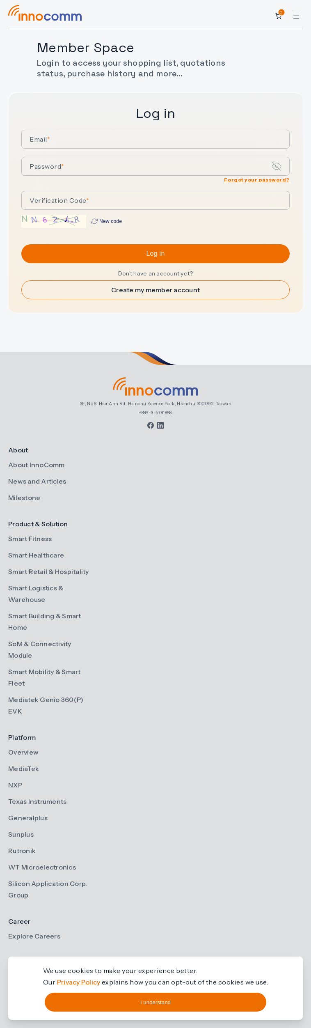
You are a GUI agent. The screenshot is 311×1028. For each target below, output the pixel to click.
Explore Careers (34, 936)
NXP (15, 785)
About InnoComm (36, 465)
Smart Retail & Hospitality (48, 571)
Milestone (24, 497)
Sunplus (21, 834)
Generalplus (28, 818)
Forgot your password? (257, 180)
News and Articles (37, 481)
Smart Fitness (30, 539)
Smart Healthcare (36, 555)
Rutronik (22, 851)
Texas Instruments (37, 801)
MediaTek (23, 768)
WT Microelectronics (42, 867)
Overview (23, 752)
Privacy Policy (79, 982)
